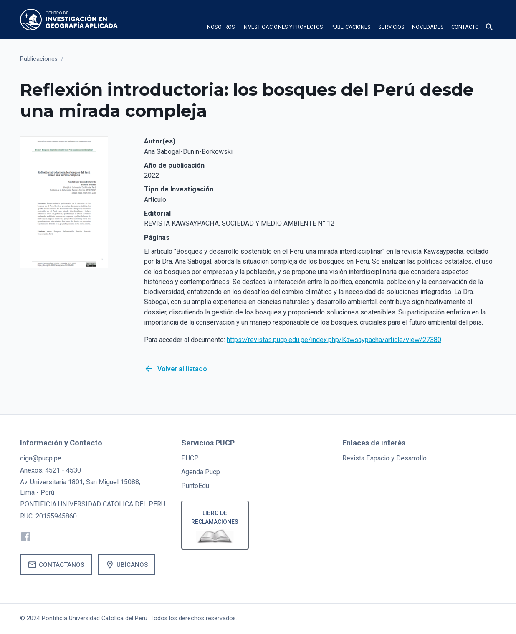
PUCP (190, 458)
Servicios (391, 27)
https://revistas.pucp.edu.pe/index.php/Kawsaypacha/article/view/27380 (334, 340)
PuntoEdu (195, 486)
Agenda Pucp (200, 472)
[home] (69, 19)
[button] (221, 28)
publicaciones (351, 27)
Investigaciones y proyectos (283, 27)
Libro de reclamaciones (215, 517)
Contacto (465, 27)
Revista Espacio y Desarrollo (384, 458)
